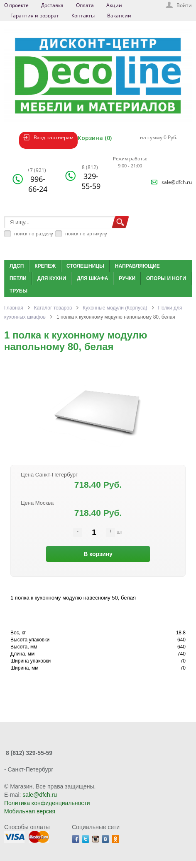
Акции (114, 5)
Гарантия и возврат (34, 15)
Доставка (52, 5)
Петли (18, 278)
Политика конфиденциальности (47, 803)
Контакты (83, 15)
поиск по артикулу (86, 233)
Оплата (85, 5)
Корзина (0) (95, 138)
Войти (184, 5)
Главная (13, 308)
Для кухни (51, 278)
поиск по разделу (33, 233)
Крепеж (45, 266)
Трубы (18, 291)
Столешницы (85, 266)
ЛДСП (17, 266)
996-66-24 (37, 180)
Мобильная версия (29, 811)
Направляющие (137, 266)
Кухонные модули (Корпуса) (115, 308)
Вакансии (119, 15)
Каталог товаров (53, 308)
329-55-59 (90, 177)
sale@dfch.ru (177, 182)
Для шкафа (92, 278)
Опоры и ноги (166, 278)
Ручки (127, 278)
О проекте (16, 5)
